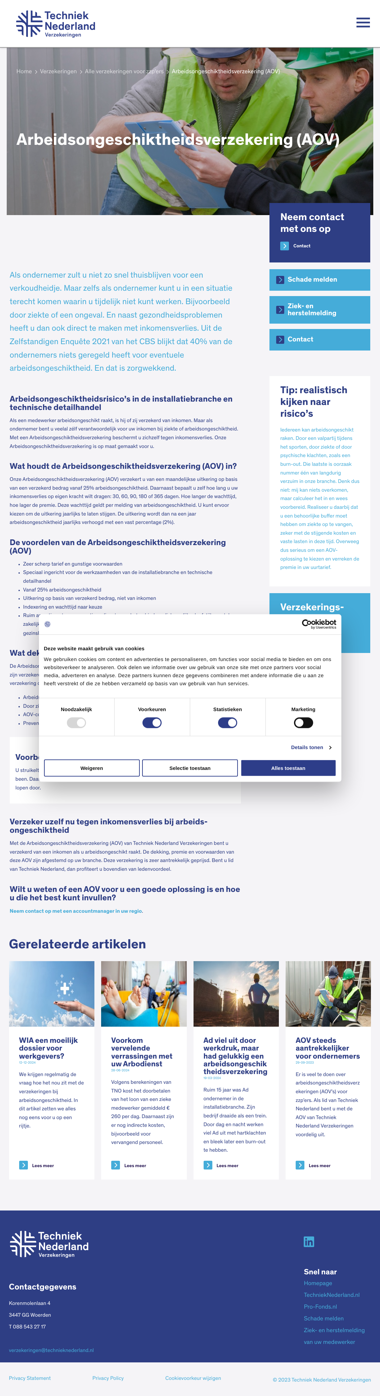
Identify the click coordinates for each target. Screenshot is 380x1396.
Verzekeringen (58, 72)
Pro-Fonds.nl (320, 1307)
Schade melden (312, 279)
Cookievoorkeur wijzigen (193, 1379)
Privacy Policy (108, 1379)
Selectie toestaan (190, 768)
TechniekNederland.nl (332, 1295)
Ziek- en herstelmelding (312, 310)
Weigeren (91, 768)
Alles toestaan (288, 768)
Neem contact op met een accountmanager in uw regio (76, 911)
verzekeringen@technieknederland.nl (51, 1351)
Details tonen (307, 747)
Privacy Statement (30, 1379)
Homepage (318, 1284)
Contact (301, 246)
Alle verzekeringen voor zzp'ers (124, 72)
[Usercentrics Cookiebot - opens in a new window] (307, 624)
